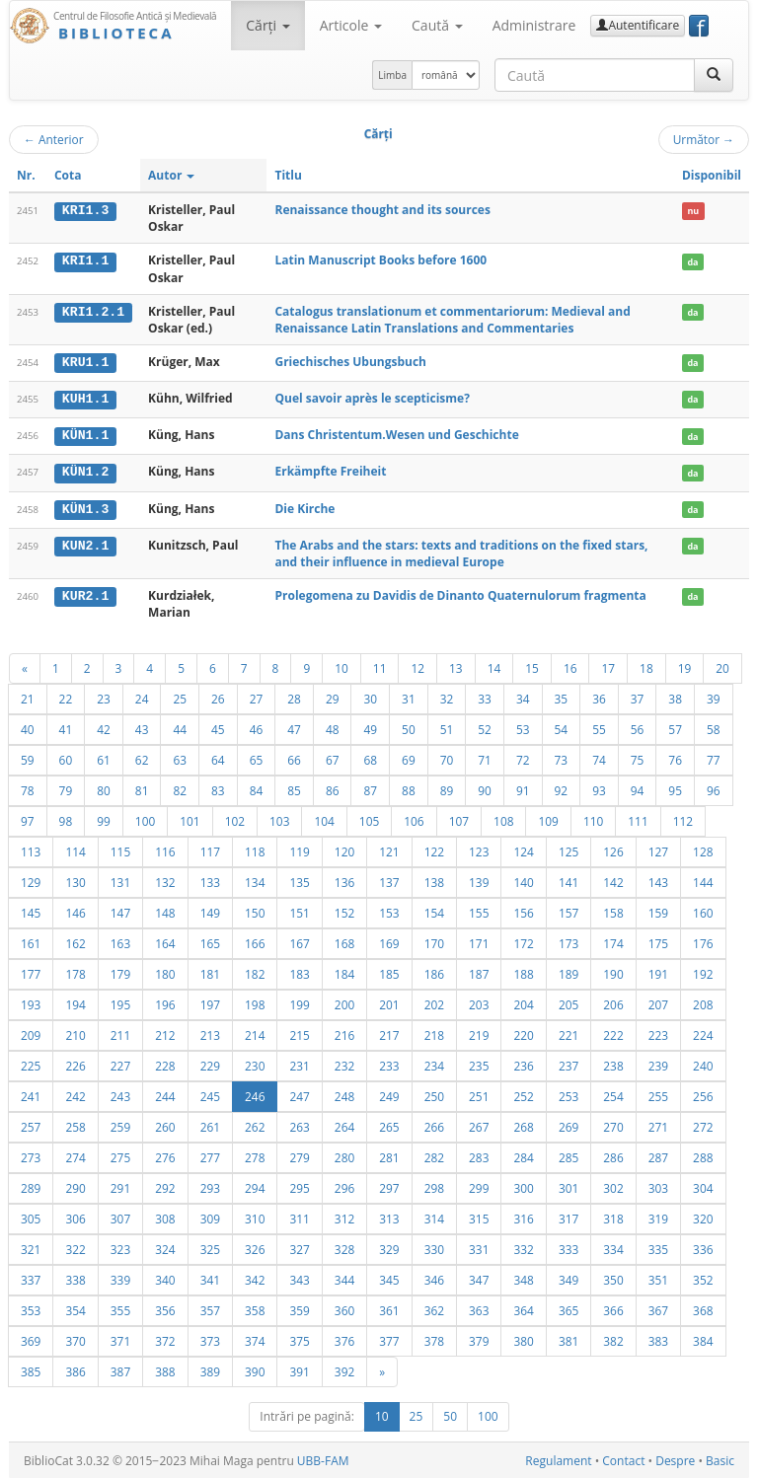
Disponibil (711, 175)
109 (548, 819)
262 (255, 1125)
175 (658, 941)
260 (165, 1125)
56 (637, 727)
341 (210, 1278)
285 (568, 1155)
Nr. (26, 175)
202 (434, 1002)
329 (389, 1247)
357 (210, 1308)
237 (568, 1064)
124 (523, 849)
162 (75, 941)
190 (613, 972)
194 (75, 1002)
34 (523, 696)
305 (30, 1216)
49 (370, 727)
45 (218, 727)
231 (299, 1064)
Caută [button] (437, 25)
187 (479, 972)
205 (568, 1002)
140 (523, 880)
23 (104, 696)
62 (142, 758)
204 (523, 1002)
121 (389, 849)
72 (523, 758)
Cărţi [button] (267, 25)
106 (413, 819)
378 (434, 1339)
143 (658, 880)
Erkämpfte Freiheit (330, 470)
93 (599, 788)
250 (434, 1094)
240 (703, 1064)
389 (210, 1369)
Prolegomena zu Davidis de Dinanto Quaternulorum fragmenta (459, 593)
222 (613, 1033)
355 (120, 1308)
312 (344, 1216)
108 (503, 819)
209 (30, 1033)
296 (344, 1186)
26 (218, 696)
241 (30, 1094)
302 (613, 1186)
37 (637, 696)
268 (523, 1125)
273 (30, 1155)
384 (703, 1339)
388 (165, 1369)
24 (142, 696)
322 (75, 1247)
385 (30, 1369)
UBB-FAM (323, 1458)
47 (294, 727)
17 (608, 666)
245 (210, 1094)
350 (613, 1278)
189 (568, 972)
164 (165, 941)
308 (165, 1216)
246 (255, 1094)
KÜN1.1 (85, 435)
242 (75, 1094)
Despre (675, 1458)
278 (255, 1155)
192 (703, 972)
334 (613, 1247)
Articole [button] (351, 25)
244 (165, 1094)
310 (255, 1216)
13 (456, 666)
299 (479, 1186)
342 (255, 1278)
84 (257, 788)
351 (658, 1278)
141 (568, 880)
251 (479, 1094)
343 (299, 1278)
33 (485, 696)
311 (299, 1216)
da (692, 261)
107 (459, 819)
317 (568, 1216)
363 (479, 1308)
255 (658, 1094)
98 (66, 819)
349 (568, 1278)
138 (434, 880)
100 (145, 819)
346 (434, 1278)
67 (333, 758)
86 (333, 788)
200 (344, 1002)
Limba (392, 75)
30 (370, 696)
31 (409, 696)
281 (389, 1155)
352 (703, 1278)
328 (344, 1247)
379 (479, 1339)
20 (722, 666)
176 (703, 941)
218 (434, 1033)
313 (389, 1216)
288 (703, 1155)
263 (299, 1125)
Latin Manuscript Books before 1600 (380, 260)
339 (120, 1278)
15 (532, 666)
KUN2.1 (85, 544)
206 (613, 1002)
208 (703, 1002)
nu (693, 210)
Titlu (287, 175)
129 (30, 880)
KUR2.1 (85, 594)
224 (703, 1033)
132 (165, 880)
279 (299, 1155)
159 (658, 911)
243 (120, 1094)
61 (104, 758)
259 (120, 1125)
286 (613, 1155)
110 (593, 819)
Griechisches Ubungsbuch (350, 361)
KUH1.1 (85, 398)
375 (299, 1339)
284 (523, 1155)
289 (30, 1186)
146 (75, 911)
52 (485, 727)
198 (255, 1002)
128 (703, 849)
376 (344, 1339)
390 (255, 1369)
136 (344, 880)
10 (341, 666)
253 (568, 1094)
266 (434, 1125)
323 (120, 1247)
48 (333, 727)
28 (294, 696)
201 (389, 1002)
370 (75, 1339)
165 (210, 941)
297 (389, 1186)
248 (344, 1094)
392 (344, 1369)
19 (685, 666)
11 (380, 666)
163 (120, 941)
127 (658, 849)
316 (523, 1216)
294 (255, 1186)
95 (675, 788)
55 (599, 727)
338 (75, 1278)
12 (417, 666)
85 (294, 788)
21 (28, 696)
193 (30, 1002)
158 (613, 911)
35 (561, 696)
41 (66, 727)
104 (324, 819)
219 (479, 1033)
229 (210, 1064)
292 (165, 1186)
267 (479, 1125)
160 (703, 911)
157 (568, 911)
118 (255, 849)
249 (389, 1094)
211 (120, 1033)
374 (255, 1339)
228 (165, 1064)
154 (434, 911)
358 (255, 1308)
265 (389, 1125)
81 (142, 788)
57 (675, 727)
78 (28, 788)
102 (235, 819)
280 (344, 1155)
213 (210, 1033)
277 (210, 1155)
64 (218, 758)
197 (210, 1002)
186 (434, 972)
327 (299, 1247)
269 (568, 1125)
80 (104, 788)
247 (299, 1094)
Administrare (534, 25)
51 (447, 727)
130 (75, 880)
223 (658, 1033)
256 (703, 1094)
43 (142, 727)
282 (434, 1155)
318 (613, 1216)
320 (703, 1216)
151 (299, 911)
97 (28, 819)
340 (165, 1278)
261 (210, 1125)
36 (599, 696)
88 (409, 788)
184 (344, 972)
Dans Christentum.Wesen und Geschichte (396, 434)
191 (658, 972)
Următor (703, 139)
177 (30, 972)
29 (333, 696)
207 (658, 1002)
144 (703, 880)
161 (30, 941)
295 (299, 1186)
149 (210, 911)
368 (703, 1308)
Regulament (558, 1458)
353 (30, 1308)
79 (66, 788)
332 (523, 1247)
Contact (623, 1458)
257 (30, 1125)
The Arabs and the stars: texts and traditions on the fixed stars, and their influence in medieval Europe (460, 551)
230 (255, 1064)
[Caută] (713, 75)
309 (210, 1216)
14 (494, 666)
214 (255, 1033)
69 (409, 758)
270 (613, 1125)
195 (120, 1002)
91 (523, 788)
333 (568, 1247)
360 (344, 1308)
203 (479, 1002)
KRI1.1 (85, 260)
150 (255, 911)
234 (434, 1064)
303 (658, 1186)
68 (370, 758)
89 (447, 788)
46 (257, 727)
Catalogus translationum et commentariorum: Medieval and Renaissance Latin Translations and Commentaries (452, 319)
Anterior (54, 139)
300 (523, 1186)
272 (703, 1125)
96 (713, 788)
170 (434, 941)
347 (479, 1278)
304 (703, 1186)
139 (479, 880)
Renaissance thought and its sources (382, 209)
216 (344, 1033)
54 (561, 727)
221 (568, 1033)
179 (120, 972)
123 (479, 849)
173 (568, 941)
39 (713, 696)
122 (434, 849)
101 (189, 819)
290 (75, 1186)
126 (613, 849)
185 (389, 972)
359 (299, 1308)
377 (389, 1339)
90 (485, 788)
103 (279, 819)
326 (255, 1247)
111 (637, 819)
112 (683, 819)
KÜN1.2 (85, 471)
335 (658, 1247)
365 (568, 1308)
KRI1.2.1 (93, 312)
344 (344, 1278)
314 (434, 1216)
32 (447, 696)
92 (561, 788)
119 (299, 849)
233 (389, 1064)
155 (479, 911)
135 (299, 880)
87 (370, 788)
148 (165, 911)
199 (299, 1002)
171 (479, 941)
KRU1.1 (85, 362)
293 (210, 1186)
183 (299, 972)
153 (389, 911)
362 (434, 1308)
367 (658, 1308)
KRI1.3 (85, 210)
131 (120, 880)
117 (210, 849)
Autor (171, 175)
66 (294, 758)
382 (613, 1339)
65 (257, 758)
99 (104, 819)
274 (75, 1155)
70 (447, 758)
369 (30, 1339)
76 (675, 758)
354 (75, 1308)
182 (255, 972)
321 (30, 1247)
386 (75, 1369)
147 (120, 911)
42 (104, 727)
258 (75, 1125)
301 (568, 1186)
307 (120, 1216)
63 (180, 758)
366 (613, 1308)
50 (409, 727)
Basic (720, 1458)
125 (568, 849)
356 (165, 1308)
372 (165, 1339)
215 (299, 1033)
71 (485, 758)
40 (28, 727)
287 (658, 1155)
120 (344, 849)
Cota (68, 175)
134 (255, 880)
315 (479, 1216)
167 (299, 941)
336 (703, 1247)
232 (344, 1064)
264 (344, 1125)
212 (165, 1033)
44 (180, 727)
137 (389, 880)
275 (120, 1155)
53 (523, 727)
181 (210, 972)
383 (658, 1339)
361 (389, 1308)
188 (523, 972)
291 (120, 1186)
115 (120, 849)
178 (75, 972)
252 (523, 1094)
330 (434, 1247)
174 (613, 941)
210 (75, 1033)
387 (120, 1369)
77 (713, 758)
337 (30, 1278)
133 (210, 880)
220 (523, 1033)
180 (165, 972)
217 (389, 1033)
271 (658, 1125)
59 (28, 758)
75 (637, 758)
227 (120, 1064)
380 (523, 1339)
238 (613, 1064)
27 (257, 696)
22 (66, 696)
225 (30, 1064)
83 (218, 788)
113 (30, 849)
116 (165, 849)
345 (389, 1278)
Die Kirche (304, 506)
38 (675, 696)
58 (713, 727)
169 (389, 941)
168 (344, 941)
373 (210, 1339)
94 (637, 788)
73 (561, 758)
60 (66, 758)
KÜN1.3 (85, 507)
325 (210, 1247)
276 (165, 1155)
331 (479, 1247)
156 (523, 911)
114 (75, 849)
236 (523, 1064)
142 (613, 880)
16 (570, 666)
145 (30, 911)
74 (599, 758)
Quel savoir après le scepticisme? (371, 398)
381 (568, 1339)
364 (523, 1308)
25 (180, 696)
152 (344, 911)
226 (75, 1064)
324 (165, 1247)
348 (523, 1278)
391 (299, 1369)
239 (658, 1064)
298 (434, 1186)
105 (369, 819)
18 (646, 666)
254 (613, 1094)
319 (658, 1216)
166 (255, 941)
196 (165, 1002)
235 (479, 1064)
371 (120, 1339)
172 (523, 941)
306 (75, 1216)
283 (479, 1155)
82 (180, 788)
